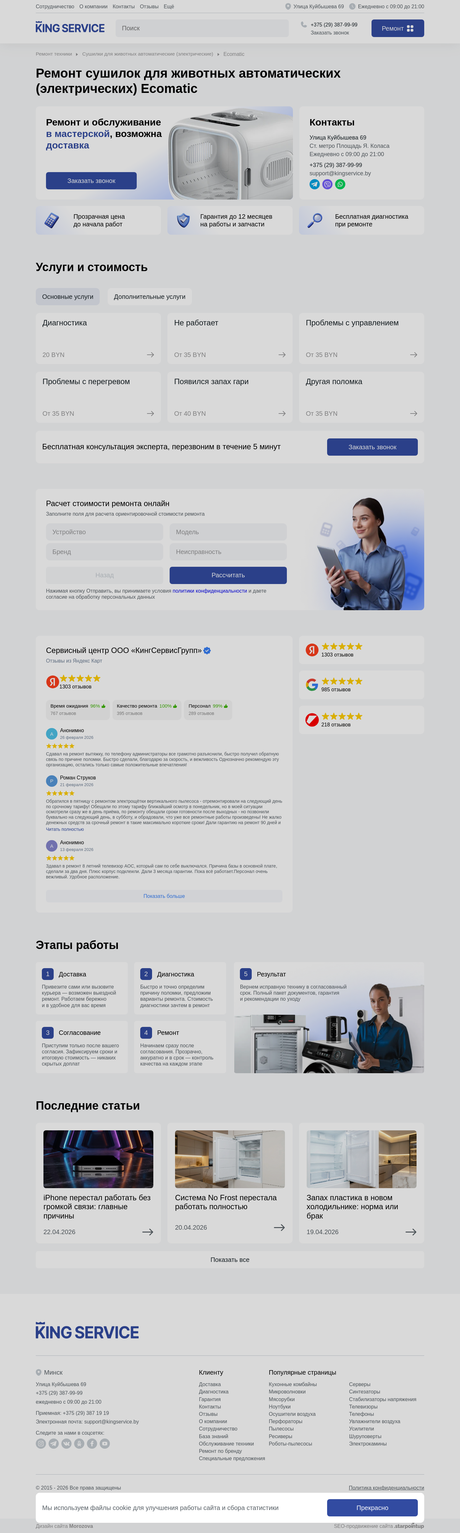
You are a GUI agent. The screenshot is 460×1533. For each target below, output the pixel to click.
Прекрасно (372, 1507)
